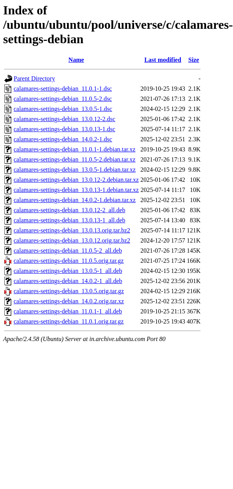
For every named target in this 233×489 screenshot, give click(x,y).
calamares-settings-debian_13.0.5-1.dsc (63, 109)
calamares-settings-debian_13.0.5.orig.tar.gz (69, 291)
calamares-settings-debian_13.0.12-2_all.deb (69, 210)
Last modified (162, 59)
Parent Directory (34, 78)
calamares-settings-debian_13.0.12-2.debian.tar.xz (76, 179)
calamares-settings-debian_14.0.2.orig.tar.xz (69, 301)
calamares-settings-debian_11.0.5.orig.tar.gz (69, 260)
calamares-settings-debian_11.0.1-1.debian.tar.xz (75, 149)
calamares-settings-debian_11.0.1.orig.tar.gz (69, 321)
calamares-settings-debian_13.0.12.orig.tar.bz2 (72, 240)
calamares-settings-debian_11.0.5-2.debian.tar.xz (75, 159)
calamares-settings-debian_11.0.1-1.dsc (63, 88)
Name (76, 59)
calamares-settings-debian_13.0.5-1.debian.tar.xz (75, 169)
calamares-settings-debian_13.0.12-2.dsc (64, 119)
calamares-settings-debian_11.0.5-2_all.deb (68, 250)
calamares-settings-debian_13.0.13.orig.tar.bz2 (72, 230)
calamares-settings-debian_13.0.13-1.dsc (64, 129)
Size (193, 59)
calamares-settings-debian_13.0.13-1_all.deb (69, 220)
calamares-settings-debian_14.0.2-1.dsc (63, 139)
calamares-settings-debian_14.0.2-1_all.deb (68, 281)
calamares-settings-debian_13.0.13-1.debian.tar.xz (76, 189)
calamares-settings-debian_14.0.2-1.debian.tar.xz (75, 200)
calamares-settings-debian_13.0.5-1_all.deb (68, 270)
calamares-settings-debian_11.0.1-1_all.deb (68, 311)
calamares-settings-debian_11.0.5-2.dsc (63, 98)
